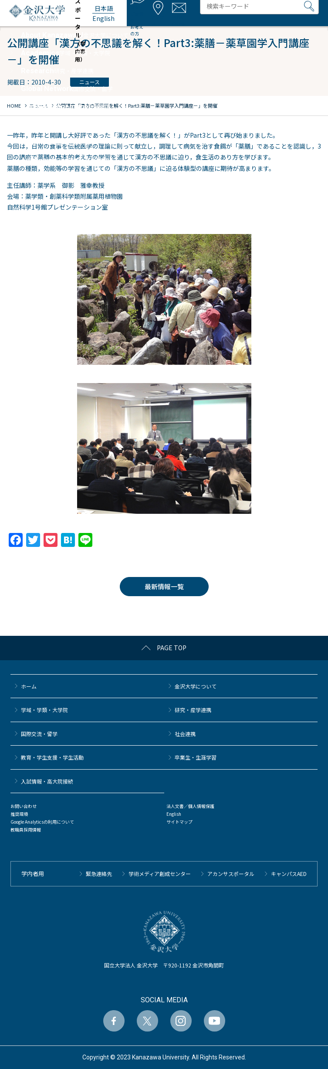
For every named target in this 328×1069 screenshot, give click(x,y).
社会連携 (185, 733)
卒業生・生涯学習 (195, 757)
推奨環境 (19, 814)
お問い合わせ (23, 806)
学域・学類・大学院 (44, 709)
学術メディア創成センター (159, 873)
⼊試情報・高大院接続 (47, 781)
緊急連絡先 (99, 873)
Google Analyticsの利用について (42, 821)
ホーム (29, 686)
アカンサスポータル (230, 873)
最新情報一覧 (164, 586)
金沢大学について (195, 686)
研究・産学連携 (193, 709)
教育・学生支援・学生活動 (52, 757)
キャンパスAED (289, 873)
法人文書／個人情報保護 (190, 806)
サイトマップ (179, 821)
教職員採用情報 (25, 829)
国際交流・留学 (39, 733)
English (173, 814)
